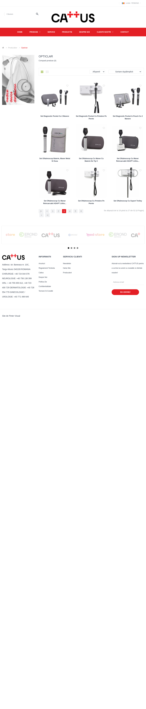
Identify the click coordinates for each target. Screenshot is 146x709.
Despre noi (43, 409)
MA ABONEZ (125, 424)
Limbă (128, 3)
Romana (132, 3)
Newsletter (67, 396)
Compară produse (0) (47, 61)
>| (47, 347)
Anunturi (42, 396)
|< (41, 343)
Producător (12, 48)
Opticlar (24, 48)
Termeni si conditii (46, 423)
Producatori (67, 405)
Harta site (67, 400)
